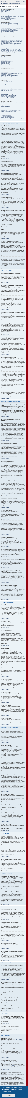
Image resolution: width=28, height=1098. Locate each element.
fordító (20, 1050)
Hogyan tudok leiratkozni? (5, 106)
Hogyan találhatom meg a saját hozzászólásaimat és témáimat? (12, 98)
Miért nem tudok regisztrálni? (6, 12)
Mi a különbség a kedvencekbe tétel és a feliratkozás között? (12, 102)
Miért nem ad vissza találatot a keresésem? (9, 95)
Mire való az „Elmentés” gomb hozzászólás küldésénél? (11, 50)
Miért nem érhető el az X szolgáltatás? (8, 117)
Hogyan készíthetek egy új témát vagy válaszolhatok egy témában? (11, 38)
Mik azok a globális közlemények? (7, 61)
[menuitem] (4, 1)
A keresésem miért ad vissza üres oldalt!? (8, 96)
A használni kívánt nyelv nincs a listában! (8, 29)
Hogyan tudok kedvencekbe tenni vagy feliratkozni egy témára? (12, 103)
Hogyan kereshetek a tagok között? (7, 97)
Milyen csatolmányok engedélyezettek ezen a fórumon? (11, 110)
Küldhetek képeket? (4, 60)
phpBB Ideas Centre (14, 1065)
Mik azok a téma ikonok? (5, 65)
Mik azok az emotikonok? (5, 59)
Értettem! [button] (8, 1095)
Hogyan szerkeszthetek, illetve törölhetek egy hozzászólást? (12, 40)
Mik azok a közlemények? (5, 62)
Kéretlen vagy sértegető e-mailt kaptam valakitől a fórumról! (11, 84)
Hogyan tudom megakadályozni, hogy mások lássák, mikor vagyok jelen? (13, 25)
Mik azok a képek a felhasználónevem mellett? (9, 30)
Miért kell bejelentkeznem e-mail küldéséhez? (9, 33)
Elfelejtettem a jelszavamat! (6, 17)
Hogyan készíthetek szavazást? (6, 42)
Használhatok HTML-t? (5, 57)
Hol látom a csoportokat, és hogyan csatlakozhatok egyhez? (12, 73)
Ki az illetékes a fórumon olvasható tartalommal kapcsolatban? (12, 118)
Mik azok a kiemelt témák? (5, 63)
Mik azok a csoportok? (5, 72)
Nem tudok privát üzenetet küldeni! (7, 81)
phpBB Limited (19, 1039)
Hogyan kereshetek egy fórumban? (7, 94)
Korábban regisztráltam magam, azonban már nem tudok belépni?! (13, 16)
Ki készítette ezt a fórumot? (6, 115)
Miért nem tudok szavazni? (6, 45)
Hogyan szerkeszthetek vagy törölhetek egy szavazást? (11, 43)
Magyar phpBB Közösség (14, 1050)
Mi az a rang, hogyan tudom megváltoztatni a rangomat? (11, 32)
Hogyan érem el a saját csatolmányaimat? (8, 111)
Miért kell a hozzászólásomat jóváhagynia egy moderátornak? (12, 51)
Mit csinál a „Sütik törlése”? (6, 19)
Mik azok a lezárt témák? (5, 64)
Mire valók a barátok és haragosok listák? (8, 88)
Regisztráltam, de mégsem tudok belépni (8, 13)
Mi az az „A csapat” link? (5, 77)
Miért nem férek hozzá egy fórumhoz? (8, 44)
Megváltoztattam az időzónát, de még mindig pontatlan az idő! (12, 28)
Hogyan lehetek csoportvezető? (6, 74)
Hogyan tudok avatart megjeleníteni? (7, 31)
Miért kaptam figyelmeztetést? (6, 48)
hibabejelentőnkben (11, 1055)
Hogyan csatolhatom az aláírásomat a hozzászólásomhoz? (11, 41)
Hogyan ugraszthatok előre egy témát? (8, 52)
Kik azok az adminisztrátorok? (6, 69)
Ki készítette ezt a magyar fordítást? (7, 116)
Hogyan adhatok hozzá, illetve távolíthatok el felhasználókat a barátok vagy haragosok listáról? (12, 90)
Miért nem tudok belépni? (5, 15)
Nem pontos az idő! (4, 27)
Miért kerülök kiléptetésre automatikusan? (8, 18)
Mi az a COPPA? (4, 11)
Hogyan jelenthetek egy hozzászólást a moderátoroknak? (11, 49)
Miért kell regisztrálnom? (5, 10)
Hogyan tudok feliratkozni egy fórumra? (8, 105)
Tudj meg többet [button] (6, 1091)
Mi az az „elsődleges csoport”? (6, 76)
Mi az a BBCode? (4, 56)
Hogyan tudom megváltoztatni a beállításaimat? (9, 23)
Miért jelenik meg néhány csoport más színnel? (9, 75)
